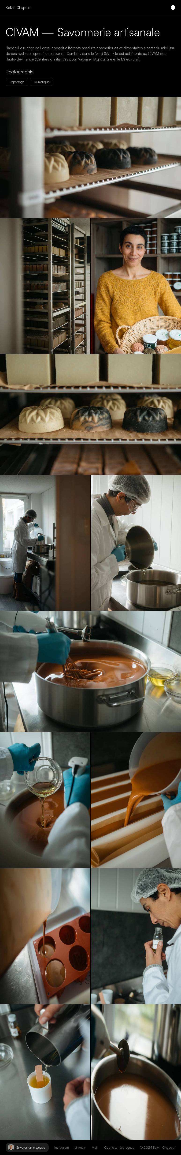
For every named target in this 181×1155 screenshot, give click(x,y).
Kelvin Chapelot (19, 7)
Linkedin (80, 1147)
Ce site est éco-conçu (119, 1147)
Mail (95, 1147)
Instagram (61, 1147)
